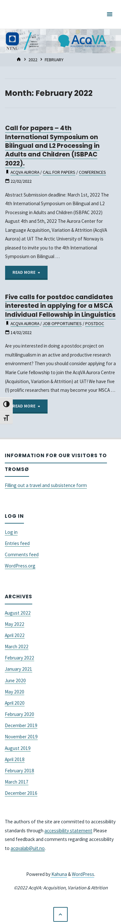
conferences (92, 172)
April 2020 (15, 703)
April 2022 (15, 635)
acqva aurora (25, 172)
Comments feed (22, 554)
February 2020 (19, 714)
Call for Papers (59, 172)
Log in (11, 532)
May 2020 (14, 692)
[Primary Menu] (109, 14)
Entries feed (17, 543)
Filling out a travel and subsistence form (46, 485)
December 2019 (21, 725)
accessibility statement (68, 830)
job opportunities (62, 323)
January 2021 (18, 669)
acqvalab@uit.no (28, 848)
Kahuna (58, 874)
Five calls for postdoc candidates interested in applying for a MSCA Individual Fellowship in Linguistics (60, 305)
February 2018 (19, 771)
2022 (32, 60)
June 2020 (15, 680)
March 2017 (16, 782)
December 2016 (21, 793)
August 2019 (18, 748)
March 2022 (16, 646)
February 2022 (19, 658)
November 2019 (21, 737)
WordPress (83, 874)
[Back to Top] (60, 914)
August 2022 (18, 613)
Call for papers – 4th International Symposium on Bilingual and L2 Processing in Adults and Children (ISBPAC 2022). (52, 145)
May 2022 (14, 624)
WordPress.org (20, 566)
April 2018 (15, 759)
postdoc (94, 323)
